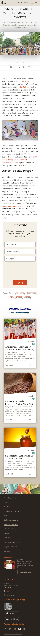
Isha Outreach (25, 87)
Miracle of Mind (10, 498)
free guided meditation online (14, 206)
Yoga (6, 515)
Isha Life (7, 538)
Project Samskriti (10, 547)
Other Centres (9, 595)
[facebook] (14, 67)
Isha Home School (10, 529)
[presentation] (20, 278)
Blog (5, 502)
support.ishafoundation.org (16, 591)
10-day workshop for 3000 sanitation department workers (19, 160)
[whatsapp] (11, 67)
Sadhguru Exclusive (11, 520)
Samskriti (7, 533)
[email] (28, 67)
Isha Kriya (25, 81)
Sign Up (19, 282)
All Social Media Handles (13, 634)
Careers (7, 551)
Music (6, 507)
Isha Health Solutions (12, 542)
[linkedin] (24, 67)
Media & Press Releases (12, 511)
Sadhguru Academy (11, 524)
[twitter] (19, 67)
